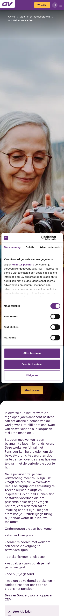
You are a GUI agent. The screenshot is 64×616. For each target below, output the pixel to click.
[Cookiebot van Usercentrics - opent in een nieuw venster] (45, 238)
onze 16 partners (23, 264)
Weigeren (32, 375)
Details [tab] (30, 247)
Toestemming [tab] (12, 247)
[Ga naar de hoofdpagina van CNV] (7, 4)
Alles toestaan (32, 353)
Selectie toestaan (32, 364)
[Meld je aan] (32, 390)
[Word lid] (42, 5)
